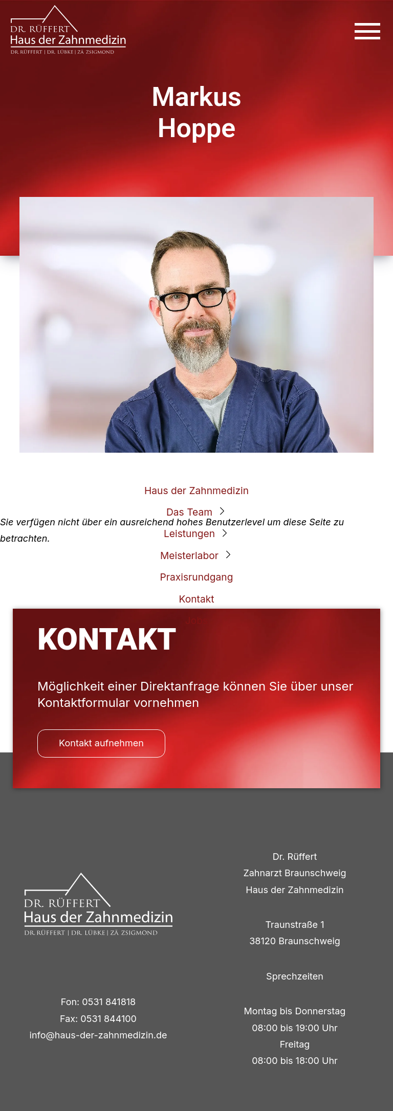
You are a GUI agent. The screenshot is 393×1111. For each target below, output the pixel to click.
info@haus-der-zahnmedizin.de (98, 1035)
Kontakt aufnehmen (101, 743)
